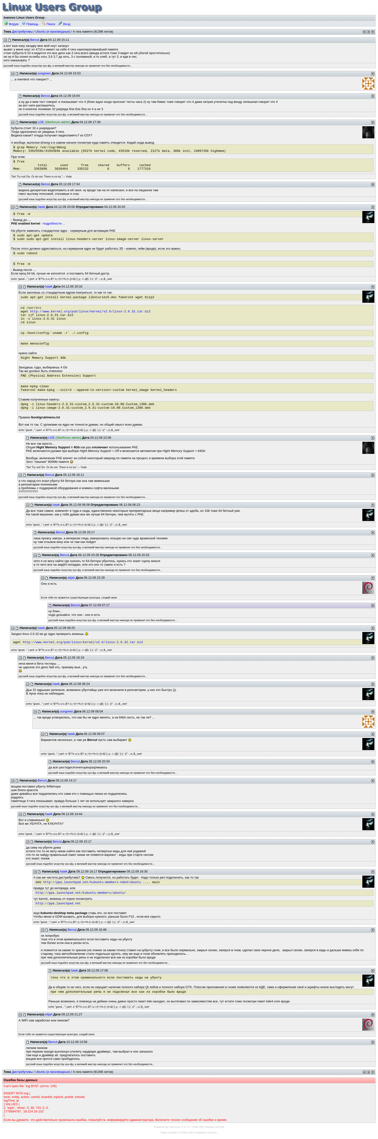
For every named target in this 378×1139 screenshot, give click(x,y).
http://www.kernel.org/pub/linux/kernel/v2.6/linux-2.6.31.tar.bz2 (90, 311)
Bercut (34, 40)
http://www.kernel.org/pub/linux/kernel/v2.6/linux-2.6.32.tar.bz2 (83, 642)
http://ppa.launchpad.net (58, 903)
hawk (41, 207)
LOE (41, 122)
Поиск (48, 24)
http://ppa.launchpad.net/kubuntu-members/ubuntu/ (81, 893)
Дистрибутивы (22, 31)
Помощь (30, 24)
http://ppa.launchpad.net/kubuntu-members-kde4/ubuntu (92, 882)
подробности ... (54, 223)
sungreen (44, 73)
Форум (11, 24)
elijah (71, 577)
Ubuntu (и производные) (52, 31)
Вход (64, 24)
